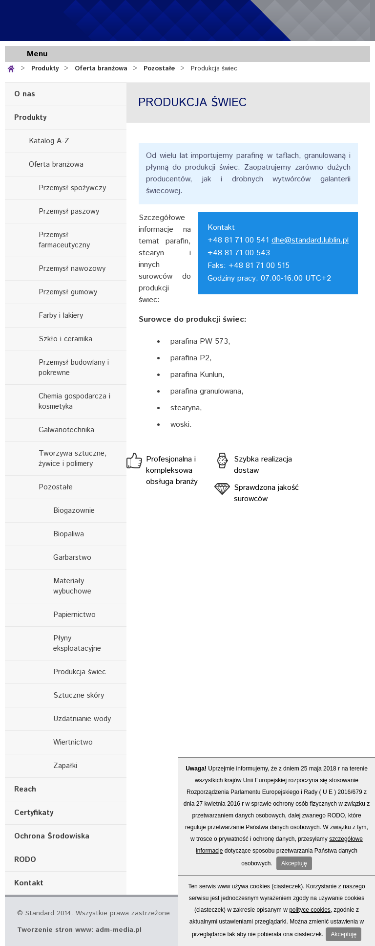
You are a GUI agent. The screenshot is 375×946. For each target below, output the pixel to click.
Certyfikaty (33, 813)
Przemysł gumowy (68, 292)
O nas (24, 94)
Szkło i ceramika (65, 339)
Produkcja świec (214, 68)
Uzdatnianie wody (82, 719)
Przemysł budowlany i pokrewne (74, 367)
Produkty (45, 68)
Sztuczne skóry (78, 695)
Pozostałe (159, 68)
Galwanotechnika (66, 430)
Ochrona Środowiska (51, 836)
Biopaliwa (68, 534)
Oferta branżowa (101, 68)
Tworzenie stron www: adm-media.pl (79, 930)
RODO (25, 860)
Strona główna (13, 68)
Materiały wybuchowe (72, 586)
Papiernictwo (74, 615)
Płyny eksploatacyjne (77, 643)
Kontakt (28, 883)
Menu (37, 54)
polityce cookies (310, 909)
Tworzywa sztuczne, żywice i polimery (73, 458)
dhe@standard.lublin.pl (310, 240)
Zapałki (65, 766)
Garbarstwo (72, 557)
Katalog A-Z (49, 141)
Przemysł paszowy (69, 211)
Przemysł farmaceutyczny (64, 240)
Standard (63, 20)
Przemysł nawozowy (72, 269)
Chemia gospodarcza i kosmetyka (74, 401)
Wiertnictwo (73, 742)
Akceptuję (294, 863)
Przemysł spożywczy (72, 188)
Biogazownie (74, 511)
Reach (25, 789)
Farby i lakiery (61, 315)
